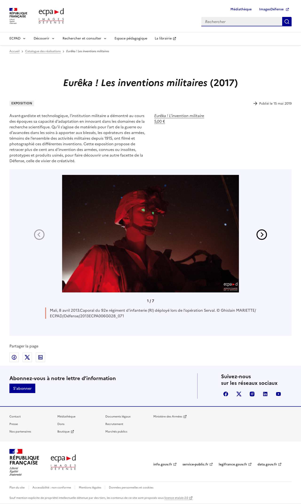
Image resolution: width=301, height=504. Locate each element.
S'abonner (22, 388)
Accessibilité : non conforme (51, 487)
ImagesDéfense (271, 9)
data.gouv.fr (267, 464)
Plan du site (17, 487)
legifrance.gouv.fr (233, 464)
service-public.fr (195, 464)
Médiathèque (241, 9)
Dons (60, 424)
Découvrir (41, 38)
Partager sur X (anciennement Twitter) (27, 357)
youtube (278, 394)
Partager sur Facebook (14, 357)
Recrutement (114, 424)
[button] (261, 234)
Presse (13, 424)
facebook (225, 394)
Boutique (63, 431)
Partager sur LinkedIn (40, 357)
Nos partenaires (20, 431)
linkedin (265, 394)
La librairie (163, 38)
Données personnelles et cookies (131, 487)
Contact (15, 416)
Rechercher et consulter (82, 38)
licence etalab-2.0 (176, 498)
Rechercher (287, 21)
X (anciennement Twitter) (239, 394)
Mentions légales (90, 487)
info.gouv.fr (162, 464)
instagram (252, 394)
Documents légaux (118, 416)
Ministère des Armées (167, 416)
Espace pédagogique (131, 38)
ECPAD (14, 38)
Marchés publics (116, 431)
